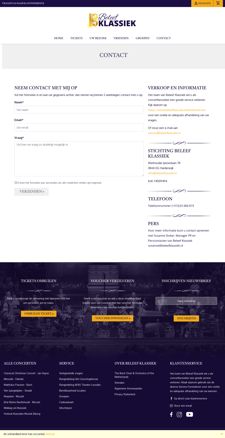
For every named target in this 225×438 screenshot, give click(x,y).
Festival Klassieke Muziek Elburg (22, 413)
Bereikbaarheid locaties (72, 390)
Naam (18, 102)
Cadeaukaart (66, 402)
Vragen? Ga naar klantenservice (23, 3)
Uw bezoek (98, 38)
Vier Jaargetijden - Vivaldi (18, 390)
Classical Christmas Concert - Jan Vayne (26, 373)
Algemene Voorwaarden (128, 388)
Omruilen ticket (38, 313)
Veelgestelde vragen (71, 373)
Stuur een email (181, 405)
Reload (50, 434)
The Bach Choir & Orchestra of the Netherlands (134, 375)
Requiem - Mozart (14, 396)
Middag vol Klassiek (15, 407)
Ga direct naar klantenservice (188, 398)
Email (18, 120)
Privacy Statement (125, 394)
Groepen (143, 38)
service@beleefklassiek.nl (164, 133)
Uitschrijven (65, 407)
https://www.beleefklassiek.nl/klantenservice (177, 110)
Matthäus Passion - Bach (18, 384)
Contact (164, 38)
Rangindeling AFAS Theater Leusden (80, 384)
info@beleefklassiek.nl (162, 173)
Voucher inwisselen (111, 318)
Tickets (76, 38)
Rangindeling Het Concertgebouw (78, 378)
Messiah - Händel (14, 378)
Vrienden (121, 38)
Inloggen (202, 3)
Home (58, 38)
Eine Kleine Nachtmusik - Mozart (22, 402)
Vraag (18, 137)
